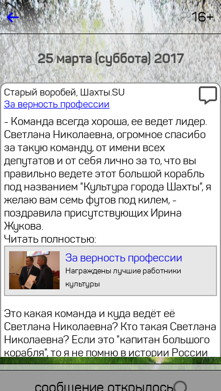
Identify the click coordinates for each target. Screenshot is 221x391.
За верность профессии (57, 104)
